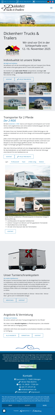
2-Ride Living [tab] (32, 162)
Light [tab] (6, 162)
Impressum (35, 392)
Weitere (41, 162)
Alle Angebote (11, 335)
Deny (10, 405)
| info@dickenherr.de (39, 2)
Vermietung (25, 335)
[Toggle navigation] (51, 8)
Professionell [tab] (15, 162)
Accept (27, 405)
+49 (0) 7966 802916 (24, 79)
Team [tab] (23, 162)
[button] (4, 19)
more (45, 405)
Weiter (22, 94)
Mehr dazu (10, 300)
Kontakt (9, 79)
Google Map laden (27, 366)
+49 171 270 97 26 (8, 2)
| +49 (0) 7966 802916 (23, 2)
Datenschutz (22, 392)
